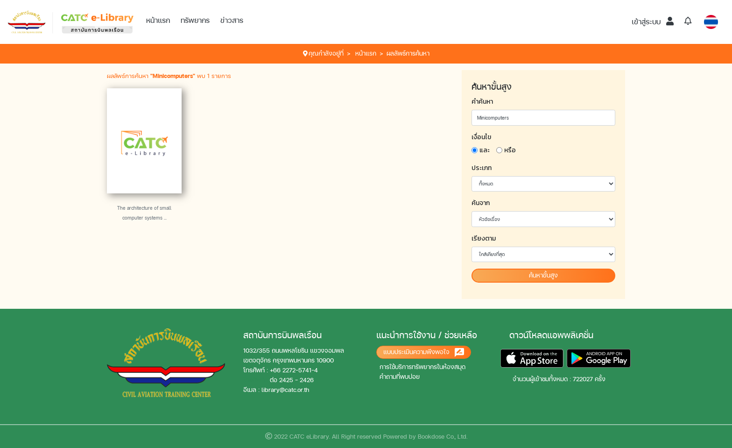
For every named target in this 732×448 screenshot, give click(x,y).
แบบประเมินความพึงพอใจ (423, 352)
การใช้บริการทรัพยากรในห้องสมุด (422, 367)
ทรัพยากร (195, 20)
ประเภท (482, 168)
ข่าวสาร (231, 20)
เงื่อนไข (481, 137)
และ (484, 150)
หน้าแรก (158, 20)
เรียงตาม (484, 238)
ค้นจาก (481, 203)
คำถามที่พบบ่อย (400, 377)
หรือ (510, 150)
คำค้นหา (482, 102)
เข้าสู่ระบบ (653, 22)
